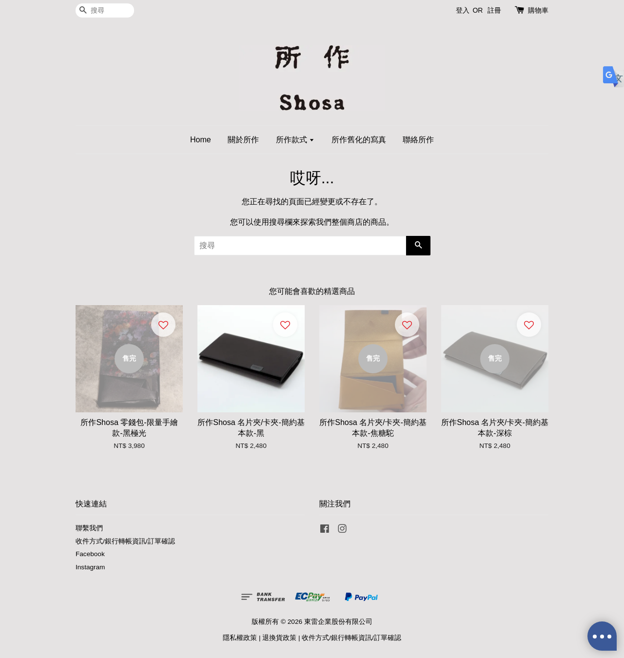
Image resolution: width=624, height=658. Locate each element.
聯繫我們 (89, 528)
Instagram (90, 567)
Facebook (90, 554)
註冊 (494, 10)
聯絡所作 (418, 139)
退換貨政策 (279, 637)
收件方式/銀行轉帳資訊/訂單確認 (125, 541)
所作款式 (295, 139)
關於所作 (243, 139)
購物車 (538, 10)
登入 (462, 10)
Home (200, 139)
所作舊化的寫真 (359, 139)
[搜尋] (105, 10)
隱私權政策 (240, 637)
